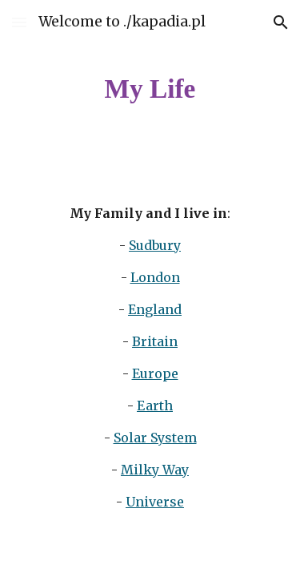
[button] (19, 22)
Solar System (155, 438)
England (155, 309)
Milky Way (155, 470)
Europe (155, 373)
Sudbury (155, 245)
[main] (150, 89)
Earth (155, 405)
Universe (155, 502)
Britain (155, 341)
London (155, 277)
